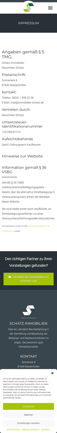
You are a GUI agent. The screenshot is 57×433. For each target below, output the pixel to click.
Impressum (45, 429)
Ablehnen (28, 414)
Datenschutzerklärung (31, 429)
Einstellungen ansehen (28, 423)
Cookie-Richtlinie (13, 429)
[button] (52, 372)
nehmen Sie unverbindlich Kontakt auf (29, 279)
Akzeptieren (28, 406)
